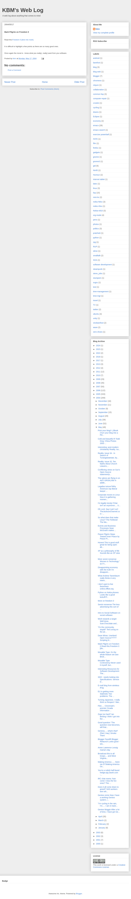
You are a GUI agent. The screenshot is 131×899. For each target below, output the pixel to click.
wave (95, 327)
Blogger (79, 894)
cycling (96, 107)
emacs (96, 125)
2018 (98, 357)
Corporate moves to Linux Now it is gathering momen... (109, 497)
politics (96, 228)
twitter (95, 309)
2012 (98, 368)
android (96, 58)
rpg (94, 242)
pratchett (96, 233)
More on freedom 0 (106, 601)
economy (97, 121)
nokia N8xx (97, 202)
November (103, 405)
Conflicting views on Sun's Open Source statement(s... (109, 472)
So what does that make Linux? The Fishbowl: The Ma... (108, 519)
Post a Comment (14, 70)
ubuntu (96, 314)
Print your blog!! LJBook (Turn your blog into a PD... (108, 432)
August (101, 416)
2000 (98, 844)
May (100, 427)
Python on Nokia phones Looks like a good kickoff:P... (108, 594)
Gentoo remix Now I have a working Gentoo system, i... (108, 797)
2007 (98, 386)
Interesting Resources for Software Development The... (108, 671)
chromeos (97, 80)
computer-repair (100, 98)
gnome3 (96, 161)
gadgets (96, 152)
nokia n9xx (97, 206)
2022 (98, 353)
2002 (98, 836)
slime (95, 251)
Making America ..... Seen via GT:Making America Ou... (109, 764)
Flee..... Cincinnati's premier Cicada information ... (106, 708)
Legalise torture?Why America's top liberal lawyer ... (107, 488)
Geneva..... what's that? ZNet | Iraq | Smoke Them (108, 733)
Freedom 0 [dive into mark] (23, 40)
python (96, 238)
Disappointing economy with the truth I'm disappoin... (108, 569)
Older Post (79, 82)
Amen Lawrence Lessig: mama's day (108, 748)
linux (95, 188)
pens (95, 220)
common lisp (98, 94)
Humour (96, 175)
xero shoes (97, 332)
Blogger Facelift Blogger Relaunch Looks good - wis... (109, 741)
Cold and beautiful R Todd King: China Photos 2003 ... (109, 441)
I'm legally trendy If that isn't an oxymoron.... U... (109, 504)
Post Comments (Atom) (50, 89)
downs (96, 112)
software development (102, 264)
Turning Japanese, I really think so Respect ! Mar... (109, 701)
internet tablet (99, 179)
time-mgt (96, 296)
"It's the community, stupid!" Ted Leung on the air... (108, 629)
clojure (96, 85)
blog (95, 67)
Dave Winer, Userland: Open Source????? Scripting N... (107, 637)
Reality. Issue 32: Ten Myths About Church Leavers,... (107, 463)
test (94, 287)
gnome (96, 157)
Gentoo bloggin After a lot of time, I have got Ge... (109, 810)
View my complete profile (103, 33)
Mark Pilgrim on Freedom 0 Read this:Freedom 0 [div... (108, 646)
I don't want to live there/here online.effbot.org (106, 586)
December (103, 401)
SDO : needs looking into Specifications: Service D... (108, 679)
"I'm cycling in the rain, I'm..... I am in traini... (107, 804)
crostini (96, 103)
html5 (95, 170)
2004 (98, 398)
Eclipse (96, 116)
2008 (98, 383)
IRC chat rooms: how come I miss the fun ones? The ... (107, 781)
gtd (94, 166)
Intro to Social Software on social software (109, 614)
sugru (95, 282)
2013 (98, 364)
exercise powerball (101, 134)
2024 (98, 345)
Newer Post (9, 82)
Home (45, 82)
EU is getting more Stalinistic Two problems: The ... (106, 693)
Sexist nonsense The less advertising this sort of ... (109, 606)
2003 (98, 832)
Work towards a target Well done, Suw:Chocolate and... (108, 621)
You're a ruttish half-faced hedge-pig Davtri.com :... (108, 772)
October (102, 409)
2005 (98, 394)
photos (96, 224)
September (103, 412)
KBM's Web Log (22, 10)
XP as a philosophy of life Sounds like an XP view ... (109, 553)
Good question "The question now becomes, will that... (109, 724)
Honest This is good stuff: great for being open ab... (108, 544)
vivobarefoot (98, 323)
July (100, 420)
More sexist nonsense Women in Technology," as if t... (109, 561)
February (102, 824)
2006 (98, 390)
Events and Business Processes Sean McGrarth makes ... (107, 528)
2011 (98, 372)
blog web (97, 72)
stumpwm (97, 278)
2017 (98, 360)
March (101, 820)
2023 (98, 349)
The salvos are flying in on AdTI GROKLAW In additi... (109, 480)
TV (94, 305)
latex (95, 184)
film (94, 143)
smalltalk (96, 255)
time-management (100, 291)
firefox (95, 148)
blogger (96, 76)
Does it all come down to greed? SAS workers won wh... (108, 789)
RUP (95, 247)
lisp (94, 193)
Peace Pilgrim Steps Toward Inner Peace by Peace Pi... (108, 536)
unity (95, 318)
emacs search (99, 130)
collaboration (98, 90)
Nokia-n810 (98, 211)
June (100, 423)
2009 (98, 379)
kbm (98, 29)
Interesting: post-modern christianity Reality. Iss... (109, 448)
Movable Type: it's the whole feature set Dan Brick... (108, 654)
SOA (95, 260)
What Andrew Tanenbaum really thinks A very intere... (109, 578)
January (102, 828)
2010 (98, 375)
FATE (95, 139)
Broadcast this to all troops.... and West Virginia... (107, 755)
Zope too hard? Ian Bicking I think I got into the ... (109, 716)
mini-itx (96, 197)
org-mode (97, 215)
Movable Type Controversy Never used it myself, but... (109, 662)
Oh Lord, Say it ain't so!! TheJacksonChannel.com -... (109, 511)
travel (95, 300)
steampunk (97, 269)
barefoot (96, 63)
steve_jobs (97, 273)
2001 (98, 840)
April (100, 816)
